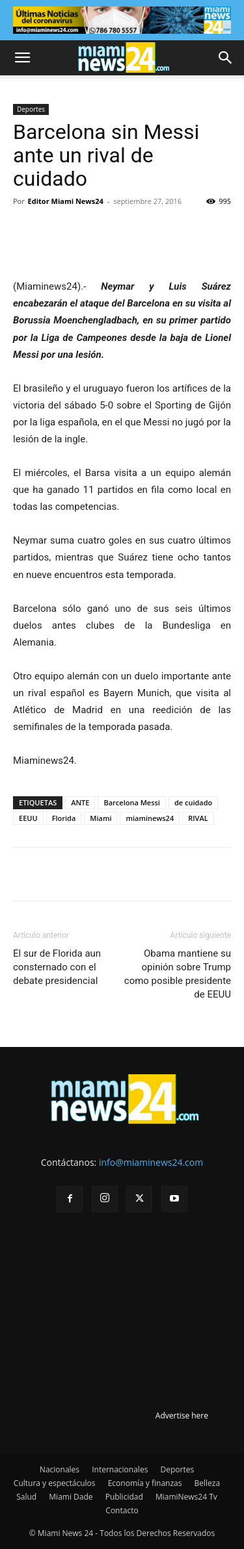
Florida (64, 818)
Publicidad (124, 1496)
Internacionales (120, 1469)
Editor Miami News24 (65, 201)
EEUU (28, 818)
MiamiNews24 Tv (186, 1496)
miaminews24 (150, 818)
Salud (26, 1496)
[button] (22, 57)
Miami (100, 818)
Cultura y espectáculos (55, 1483)
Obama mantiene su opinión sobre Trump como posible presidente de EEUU (177, 974)
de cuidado (193, 802)
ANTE (80, 802)
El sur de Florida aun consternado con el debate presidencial (57, 967)
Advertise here (182, 1415)
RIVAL (198, 818)
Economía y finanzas (145, 1483)
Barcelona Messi (131, 802)
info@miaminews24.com (151, 1162)
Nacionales (59, 1469)
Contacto (121, 1510)
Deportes (31, 109)
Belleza (208, 1483)
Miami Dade (70, 1496)
